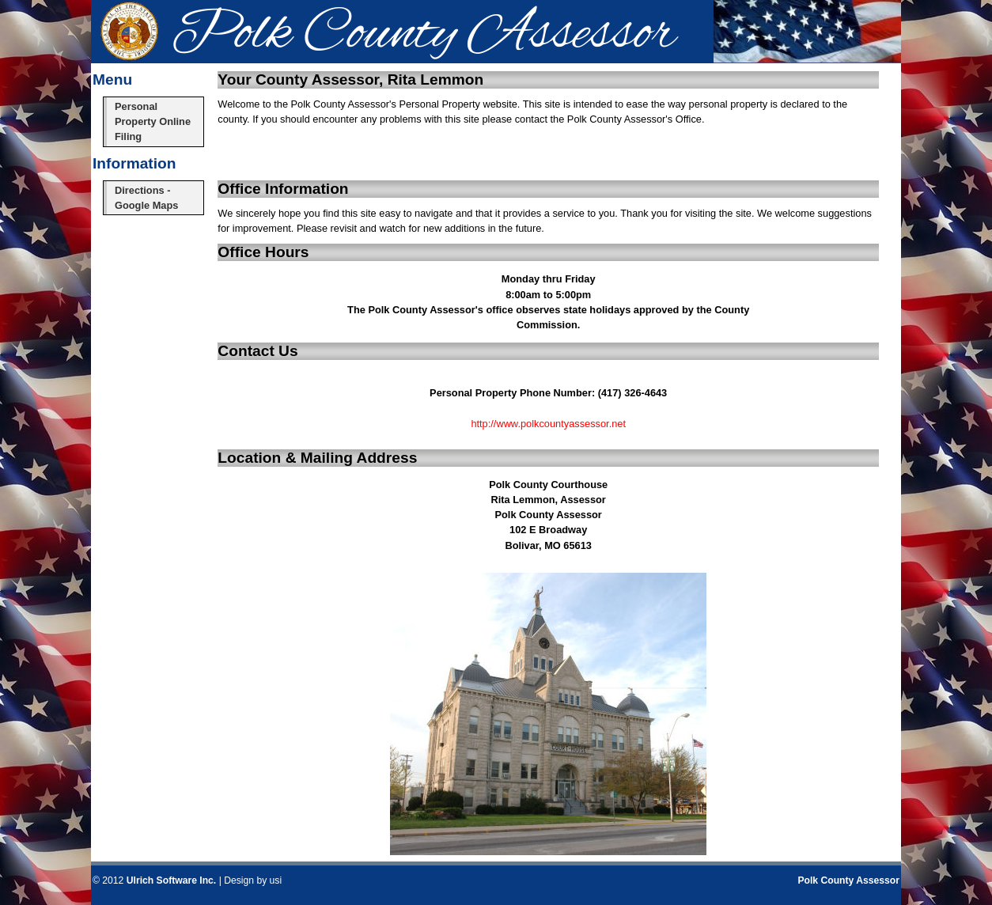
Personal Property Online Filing (153, 121)
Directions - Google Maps (146, 197)
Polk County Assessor (848, 880)
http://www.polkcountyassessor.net (548, 424)
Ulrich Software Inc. (171, 880)
